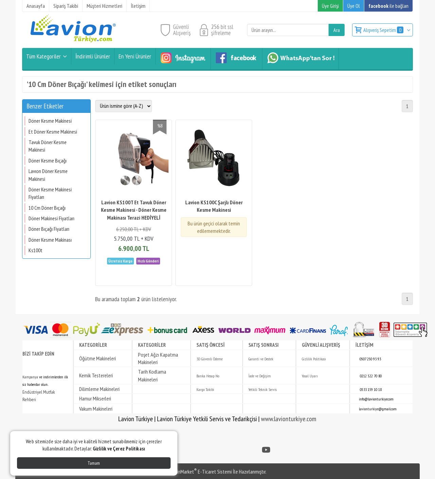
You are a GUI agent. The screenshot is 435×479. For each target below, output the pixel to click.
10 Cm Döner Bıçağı (47, 207)
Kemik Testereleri (96, 375)
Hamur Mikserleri (95, 398)
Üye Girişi (330, 5)
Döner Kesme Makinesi (50, 120)
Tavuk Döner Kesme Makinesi (48, 146)
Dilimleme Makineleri (99, 389)
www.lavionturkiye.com (288, 418)
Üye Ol (353, 5)
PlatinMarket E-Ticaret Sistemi (200, 471)
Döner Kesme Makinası (50, 239)
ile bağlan (388, 5)
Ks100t (35, 250)
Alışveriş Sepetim (383, 30)
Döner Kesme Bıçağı (48, 160)
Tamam (94, 463)
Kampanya (30, 376)
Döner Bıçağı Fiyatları (49, 228)
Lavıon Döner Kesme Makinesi (48, 175)
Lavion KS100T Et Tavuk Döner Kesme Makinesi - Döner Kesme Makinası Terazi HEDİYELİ (134, 210)
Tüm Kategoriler (43, 56)
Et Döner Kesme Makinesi (53, 131)
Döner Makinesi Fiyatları (51, 218)
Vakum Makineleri (95, 408)
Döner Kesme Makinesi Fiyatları (50, 193)
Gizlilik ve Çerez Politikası (119, 448)
